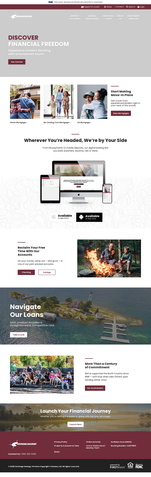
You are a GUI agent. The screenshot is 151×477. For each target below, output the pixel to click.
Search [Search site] (130, 6)
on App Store (65, 216)
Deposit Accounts (75, 17)
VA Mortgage (83, 122)
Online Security (93, 446)
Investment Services (133, 17)
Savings (47, 273)
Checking (26, 273)
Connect (120, 7)
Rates (109, 7)
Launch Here (76, 429)
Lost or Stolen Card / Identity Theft (95, 451)
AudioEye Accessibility (121, 446)
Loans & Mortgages (92, 17)
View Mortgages (121, 114)
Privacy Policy (60, 446)
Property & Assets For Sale (66, 450)
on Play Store (92, 216)
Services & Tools (108, 17)
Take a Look (18, 337)
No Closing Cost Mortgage (56, 122)
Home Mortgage (18, 122)
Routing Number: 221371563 (123, 450)
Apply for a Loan (91, 6)
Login (141, 6)
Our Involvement (95, 391)
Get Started (17, 62)
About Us (120, 17)
